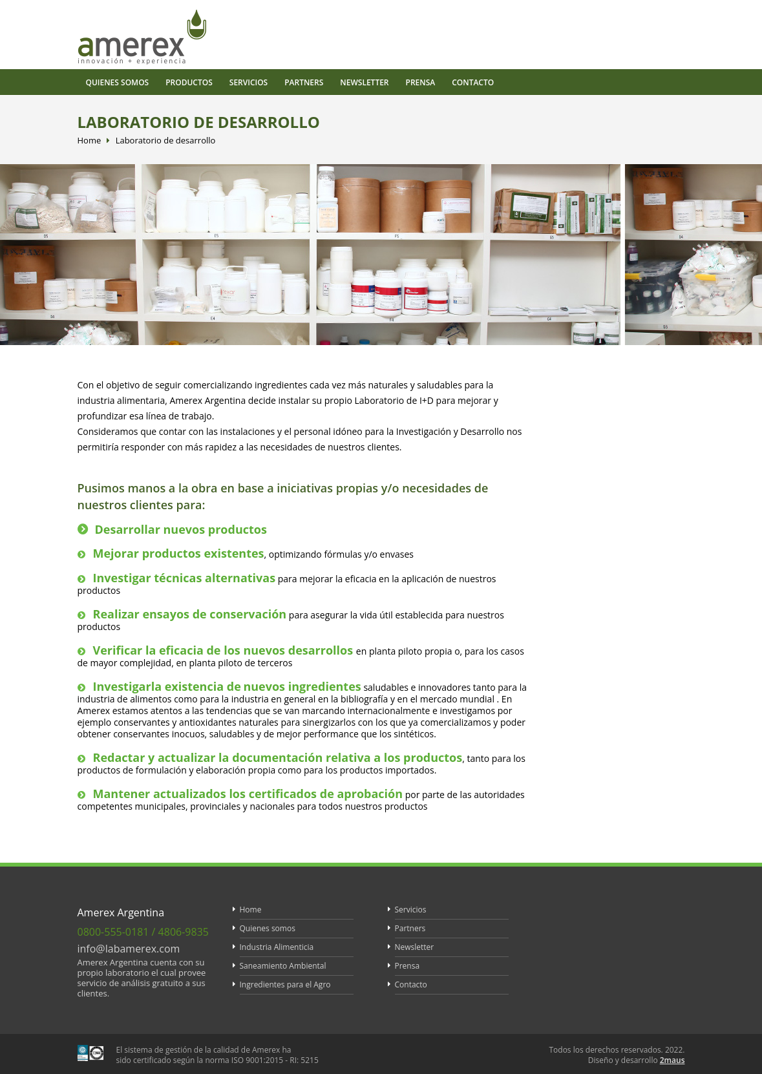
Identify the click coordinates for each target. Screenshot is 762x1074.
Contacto (473, 82)
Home (89, 140)
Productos (189, 82)
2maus (672, 1060)
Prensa (421, 82)
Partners (303, 82)
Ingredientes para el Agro (285, 984)
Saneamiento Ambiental (283, 965)
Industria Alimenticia (277, 947)
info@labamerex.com (129, 949)
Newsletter (364, 82)
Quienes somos (117, 82)
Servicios (248, 82)
